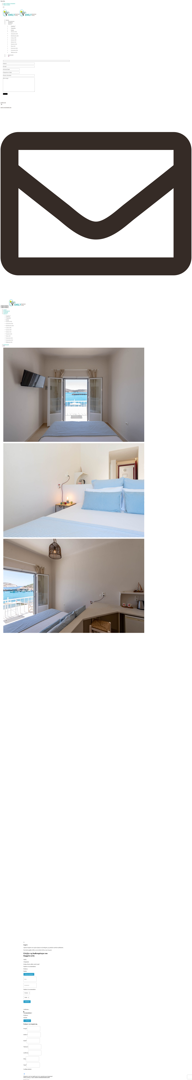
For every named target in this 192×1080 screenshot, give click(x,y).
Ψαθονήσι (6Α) (14, 52)
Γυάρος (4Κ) (13, 37)
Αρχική (7, 20)
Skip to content (6, 4)
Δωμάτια (13, 26)
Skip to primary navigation (9, 3)
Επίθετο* (25, 1037)
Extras (12, 30)
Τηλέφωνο (25, 1049)
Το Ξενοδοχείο (10, 21)
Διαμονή (9, 23)
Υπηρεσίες (13, 28)
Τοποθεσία (9, 22)
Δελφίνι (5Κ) (13, 39)
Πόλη (24, 1061)
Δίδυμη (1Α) (13, 42)
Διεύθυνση (25, 1055)
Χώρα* (25, 1067)
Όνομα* (25, 1031)
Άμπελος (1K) (14, 31)
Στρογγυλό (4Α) (14, 48)
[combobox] (29, 992)
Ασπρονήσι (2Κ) (14, 33)
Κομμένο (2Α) (14, 44)
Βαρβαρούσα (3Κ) (15, 35)
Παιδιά (24, 1020)
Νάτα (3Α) (13, 46)
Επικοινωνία (9, 54)
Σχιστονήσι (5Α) (14, 50)
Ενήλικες (25, 1018)
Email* (25, 1043)
